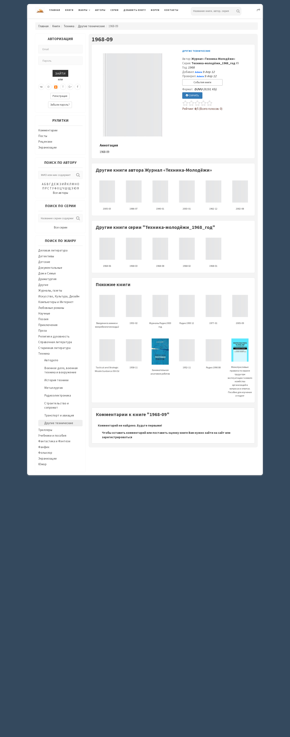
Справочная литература (55, 342)
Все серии (60, 227)
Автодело (51, 360)
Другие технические (91, 26)
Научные (44, 313)
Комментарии (48, 130)
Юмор (42, 464)
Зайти (60, 73)
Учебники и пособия (52, 435)
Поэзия (43, 319)
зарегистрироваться (117, 437)
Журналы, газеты (50, 290)
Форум (155, 10)
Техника (69, 26)
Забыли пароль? (60, 104)
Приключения (48, 325)
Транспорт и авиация (59, 415)
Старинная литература (54, 348)
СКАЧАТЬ (192, 95)
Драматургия (47, 279)
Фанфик (43, 447)
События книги (202, 82)
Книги (69, 10)
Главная (54, 10)
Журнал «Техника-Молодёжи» (213, 59)
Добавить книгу (134, 10)
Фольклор (45, 453)
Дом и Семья (47, 273)
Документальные (50, 268)
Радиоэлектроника (57, 395)
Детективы (46, 256)
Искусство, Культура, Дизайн (59, 296)
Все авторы (60, 193)
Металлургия (53, 388)
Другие (43, 285)
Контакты (171, 10)
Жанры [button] (83, 10)
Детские (44, 262)
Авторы (100, 10)
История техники (56, 380)
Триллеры (45, 430)
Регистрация (60, 96)
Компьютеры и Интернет (56, 302)
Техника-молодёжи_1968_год (213, 63)
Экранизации (47, 147)
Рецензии (45, 141)
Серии (114, 10)
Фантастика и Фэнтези (54, 441)
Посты (42, 136)
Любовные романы (51, 308)
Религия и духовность (53, 336)
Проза (42, 330)
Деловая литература (52, 250)
